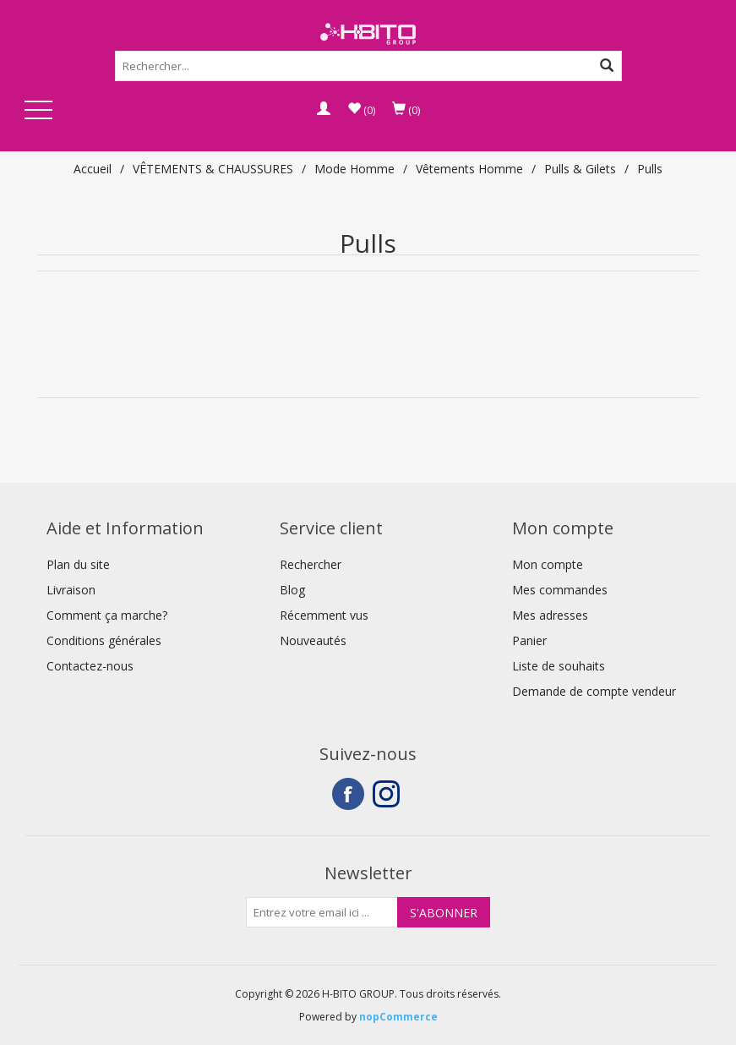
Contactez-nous (90, 666)
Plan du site (78, 564)
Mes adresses (550, 615)
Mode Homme (354, 169)
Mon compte (547, 564)
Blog (292, 590)
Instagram (389, 794)
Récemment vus (324, 615)
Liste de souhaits (558, 666)
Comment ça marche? (106, 615)
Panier (529, 640)
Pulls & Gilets (580, 169)
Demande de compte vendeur (594, 691)
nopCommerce (398, 1016)
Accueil (93, 169)
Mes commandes (560, 590)
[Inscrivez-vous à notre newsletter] (322, 912)
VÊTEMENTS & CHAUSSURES (213, 169)
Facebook (348, 794)
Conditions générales (103, 640)
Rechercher (310, 564)
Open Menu (39, 111)
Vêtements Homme (469, 169)
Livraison (70, 590)
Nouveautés (313, 640)
